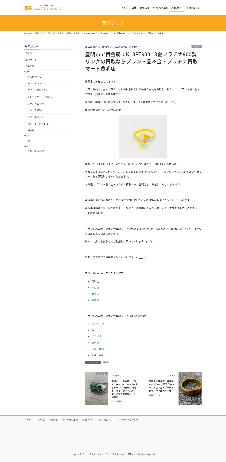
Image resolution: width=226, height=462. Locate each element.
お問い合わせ (105, 419)
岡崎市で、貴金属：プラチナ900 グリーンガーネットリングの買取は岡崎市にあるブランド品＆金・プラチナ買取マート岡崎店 (124, 389)
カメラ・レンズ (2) (37, 83)
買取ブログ (88, 419)
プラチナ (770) (35, 110)
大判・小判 (97, 355)
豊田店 (95, 287)
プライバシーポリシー (127, 419)
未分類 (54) (31, 59)
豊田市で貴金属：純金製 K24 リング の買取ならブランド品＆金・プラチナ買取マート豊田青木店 (161, 386)
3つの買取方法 (70, 419)
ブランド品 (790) (36, 103)
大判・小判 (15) (35, 117)
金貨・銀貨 (97, 349)
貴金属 (197, 46)
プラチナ (96, 336)
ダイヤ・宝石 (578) (37, 90)
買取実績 (29, 66)
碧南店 (95, 300)
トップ (30, 419)
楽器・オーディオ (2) (38, 123)
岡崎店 (95, 281)
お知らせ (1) (31, 52)
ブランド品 (97, 324)
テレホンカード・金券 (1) (40, 96)
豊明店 (95, 294)
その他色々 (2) (35, 76)
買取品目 (53, 419)
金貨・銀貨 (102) (36, 151)
